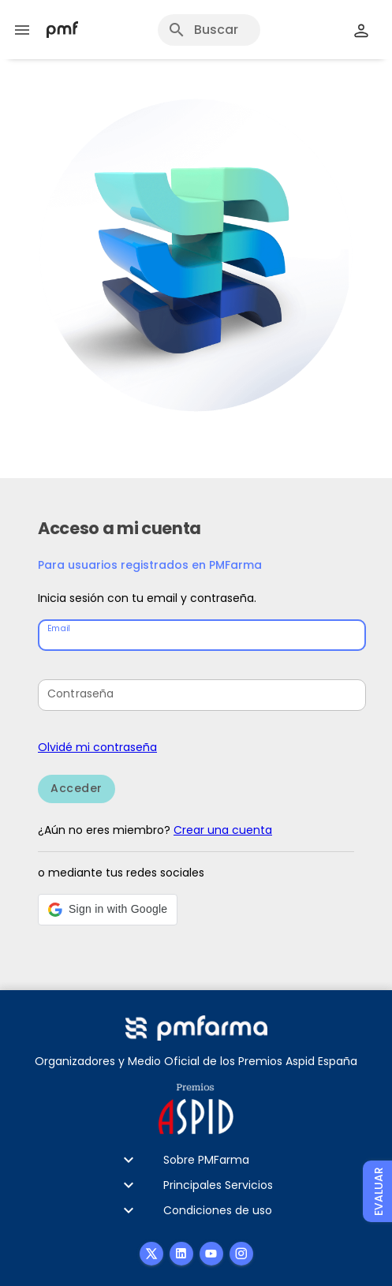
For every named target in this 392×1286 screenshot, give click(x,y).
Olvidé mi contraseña (97, 747)
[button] (107, 909)
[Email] (203, 635)
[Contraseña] (203, 695)
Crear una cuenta (223, 830)
